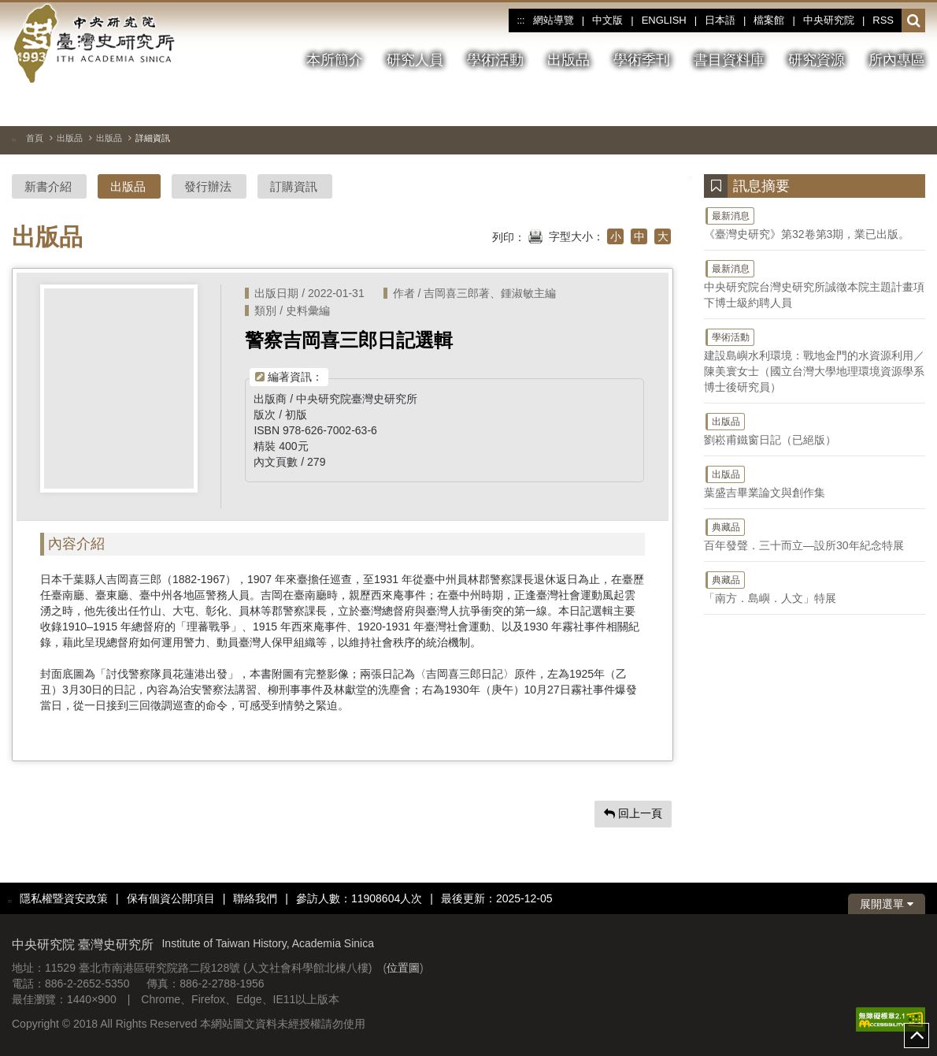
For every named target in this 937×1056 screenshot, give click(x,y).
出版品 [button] (568, 60)
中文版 (607, 20)
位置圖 (403, 967)
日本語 (720, 20)
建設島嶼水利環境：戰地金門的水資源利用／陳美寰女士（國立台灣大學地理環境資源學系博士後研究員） (814, 360)
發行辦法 (207, 186)
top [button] (916, 1035)
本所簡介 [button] (334, 60)
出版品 (70, 138)
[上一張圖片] (885, 105)
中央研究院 (828, 20)
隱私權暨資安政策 (64, 898)
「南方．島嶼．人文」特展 (814, 587)
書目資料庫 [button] (729, 60)
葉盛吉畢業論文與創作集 (814, 481)
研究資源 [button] (816, 60)
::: (520, 20)
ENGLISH (664, 20)
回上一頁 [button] (633, 813)
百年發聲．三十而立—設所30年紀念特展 (814, 534)
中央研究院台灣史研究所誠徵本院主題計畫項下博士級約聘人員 (814, 283)
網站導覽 (553, 20)
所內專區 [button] (896, 60)
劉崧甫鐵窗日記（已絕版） (814, 428)
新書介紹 (48, 186)
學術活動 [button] (495, 60)
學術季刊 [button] (641, 60)
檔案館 (769, 20)
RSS (883, 20)
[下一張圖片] (913, 105)
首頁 (34, 138)
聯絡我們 (255, 898)
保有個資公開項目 (171, 898)
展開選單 (886, 904)
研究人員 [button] (415, 60)
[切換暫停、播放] (856, 105)
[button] (913, 21)
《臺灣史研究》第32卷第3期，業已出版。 (814, 223)
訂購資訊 (293, 186)
